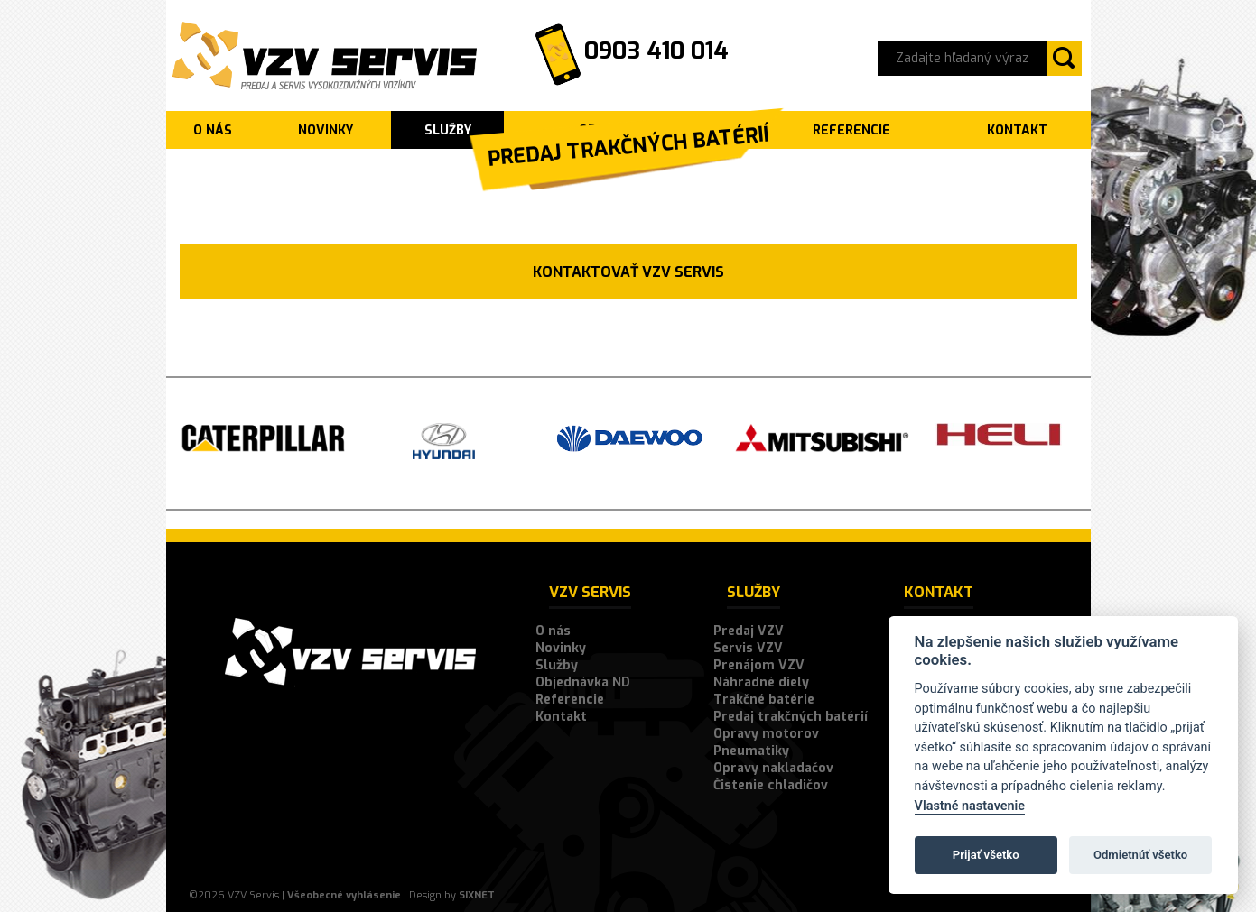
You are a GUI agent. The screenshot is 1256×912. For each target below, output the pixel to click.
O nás (212, 130)
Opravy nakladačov (773, 768)
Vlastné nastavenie (970, 806)
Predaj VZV (748, 631)
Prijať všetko (986, 854)
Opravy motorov (766, 733)
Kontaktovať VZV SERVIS (628, 272)
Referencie (569, 699)
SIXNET (477, 895)
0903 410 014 (656, 51)
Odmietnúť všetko (1140, 854)
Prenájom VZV (759, 665)
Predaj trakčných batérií (790, 716)
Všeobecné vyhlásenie (344, 895)
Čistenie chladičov (770, 785)
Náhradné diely (761, 682)
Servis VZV (748, 648)
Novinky (325, 130)
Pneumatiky (751, 751)
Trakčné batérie (763, 699)
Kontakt (561, 716)
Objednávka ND (582, 682)
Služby (447, 130)
